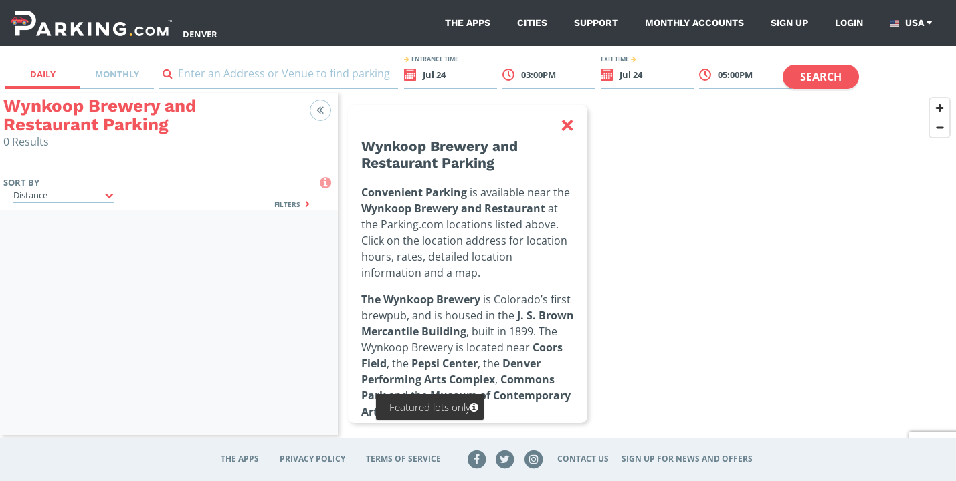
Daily (43, 74)
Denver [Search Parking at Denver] (200, 34)
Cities (532, 22)
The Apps (467, 22)
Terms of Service (403, 458)
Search (821, 76)
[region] (647, 272)
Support (596, 22)
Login (849, 22)
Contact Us (583, 458)
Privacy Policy (312, 458)
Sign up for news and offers (687, 458)
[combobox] (278, 76)
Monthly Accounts (694, 22)
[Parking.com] (91, 23)
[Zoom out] (939, 127)
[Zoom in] (939, 108)
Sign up (789, 22)
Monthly (117, 74)
